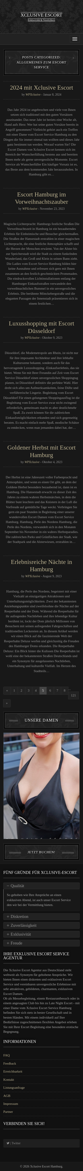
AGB (6, 1096)
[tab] (41, 886)
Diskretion (19, 916)
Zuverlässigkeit (24, 925)
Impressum (10, 1104)
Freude (16, 943)
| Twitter (14, 1143)
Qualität (17, 885)
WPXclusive (33, 94)
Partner (8, 1111)
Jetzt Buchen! (42, 852)
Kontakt (8, 1079)
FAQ (6, 1055)
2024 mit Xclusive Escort (41, 87)
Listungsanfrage (14, 1087)
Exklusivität (21, 934)
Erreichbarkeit (12, 1071)
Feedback (9, 1063)
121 (73, 695)
